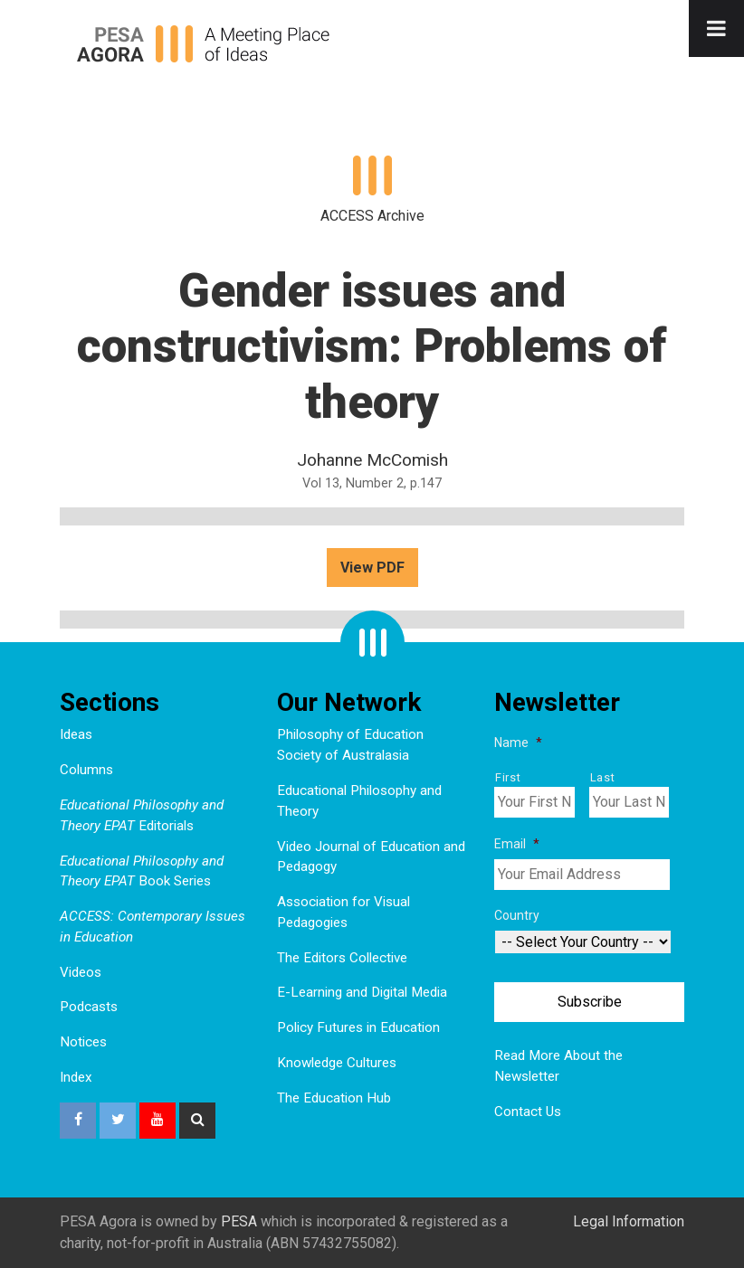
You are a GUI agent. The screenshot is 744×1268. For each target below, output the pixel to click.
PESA (239, 1221)
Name (518, 742)
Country (516, 915)
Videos (80, 972)
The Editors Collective (342, 958)
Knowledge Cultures (336, 1063)
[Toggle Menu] (716, 28)
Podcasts (89, 1006)
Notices (83, 1042)
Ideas (76, 734)
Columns (86, 770)
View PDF (372, 567)
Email (516, 844)
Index (76, 1077)
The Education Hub (334, 1098)
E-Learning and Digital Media (362, 992)
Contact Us (527, 1111)
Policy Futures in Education (358, 1027)
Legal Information (628, 1221)
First (507, 777)
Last (602, 777)
